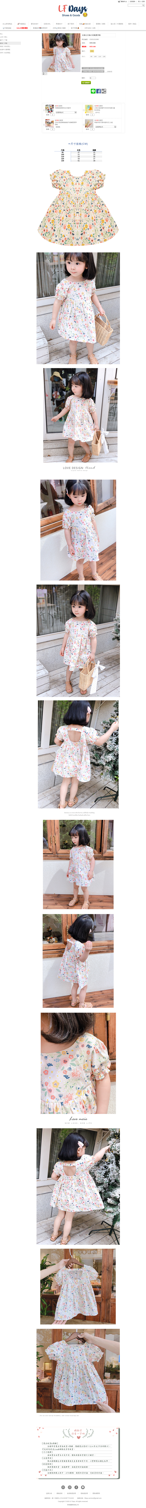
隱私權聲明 (96, 1493)
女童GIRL (47, 24)
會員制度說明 (71, 1493)
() (122, 1)
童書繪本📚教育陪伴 (40, 28)
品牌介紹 (49, 1493)
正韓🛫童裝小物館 (59, 28)
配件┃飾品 (132, 24)
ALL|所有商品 (7, 24)
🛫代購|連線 (7, 28)
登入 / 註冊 (141, 1)
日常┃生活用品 (5, 52)
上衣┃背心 (3, 37)
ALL (1, 34)
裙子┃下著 (3, 40)
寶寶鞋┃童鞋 (100, 24)
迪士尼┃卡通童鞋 (117, 24)
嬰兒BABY (34, 24)
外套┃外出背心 (5, 46)
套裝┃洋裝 (3, 43)
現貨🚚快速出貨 (85, 24)
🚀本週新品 (21, 24)
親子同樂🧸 (75, 28)
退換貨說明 (84, 1493)
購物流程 (59, 1493)
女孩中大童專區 (5, 49)
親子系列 (71, 24)
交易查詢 (132, 1)
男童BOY (59, 24)
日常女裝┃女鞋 (90, 28)
